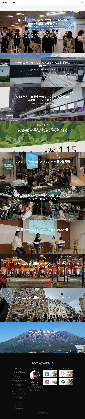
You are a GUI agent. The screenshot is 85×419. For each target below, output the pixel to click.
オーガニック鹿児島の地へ (42, 331)
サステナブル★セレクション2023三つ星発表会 (42, 163)
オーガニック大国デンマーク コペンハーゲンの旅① (42, 299)
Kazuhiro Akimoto (10, 3)
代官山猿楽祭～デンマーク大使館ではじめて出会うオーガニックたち (42, 197)
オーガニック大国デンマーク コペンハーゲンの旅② (42, 265)
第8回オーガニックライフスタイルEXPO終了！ (43, 231)
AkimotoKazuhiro (50, 26)
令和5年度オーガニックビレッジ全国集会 (42, 130)
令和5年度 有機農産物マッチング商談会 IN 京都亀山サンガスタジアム (42, 98)
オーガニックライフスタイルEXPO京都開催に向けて (42, 64)
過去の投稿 (5, 355)
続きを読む (42, 41)
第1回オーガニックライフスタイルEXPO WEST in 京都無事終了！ (42, 21)
